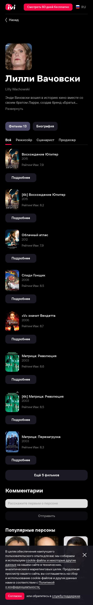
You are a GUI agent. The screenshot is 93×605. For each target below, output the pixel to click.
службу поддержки (66, 596)
